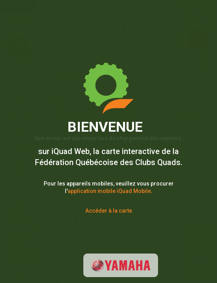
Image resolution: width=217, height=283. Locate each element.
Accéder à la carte (108, 211)
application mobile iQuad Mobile (109, 191)
